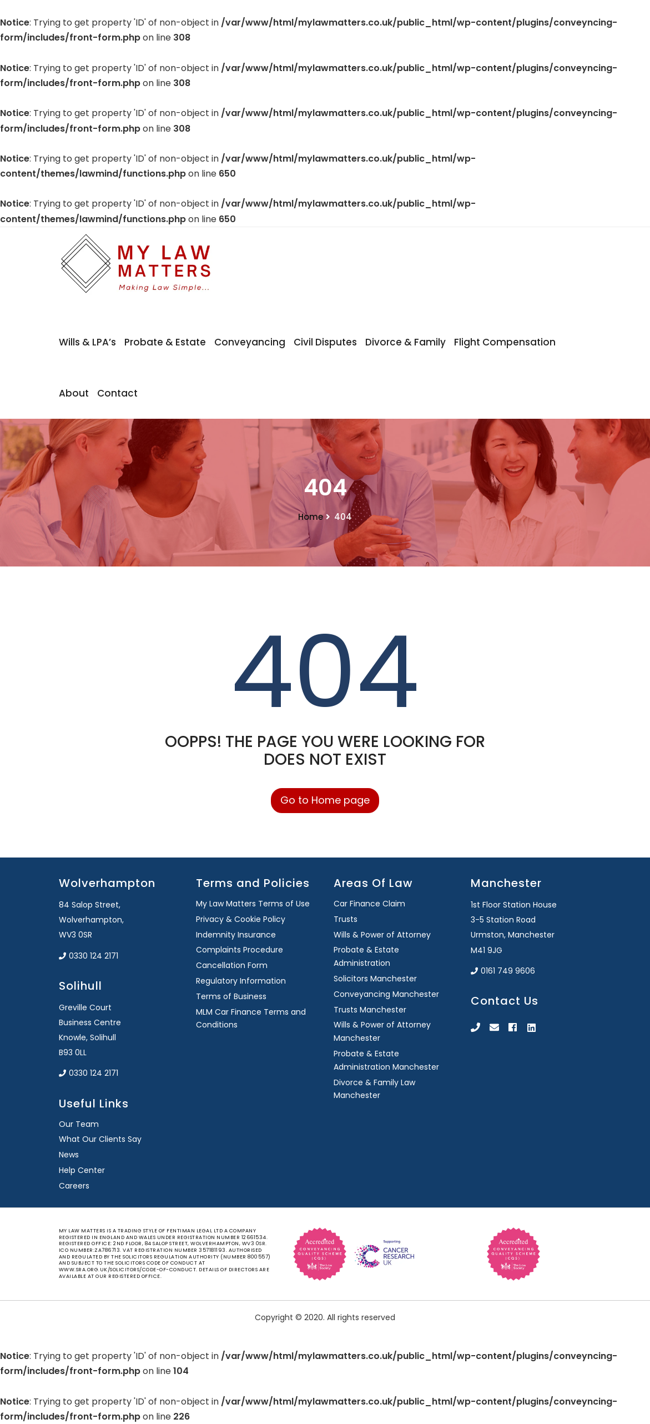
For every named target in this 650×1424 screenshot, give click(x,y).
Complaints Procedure (239, 949)
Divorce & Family (405, 342)
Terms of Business (231, 996)
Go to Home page (325, 800)
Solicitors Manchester (375, 978)
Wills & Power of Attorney (382, 934)
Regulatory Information (241, 980)
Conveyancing (249, 342)
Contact (117, 393)
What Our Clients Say (100, 1139)
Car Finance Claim (369, 903)
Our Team (79, 1124)
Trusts (345, 919)
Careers (74, 1185)
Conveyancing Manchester (386, 994)
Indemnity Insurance (236, 934)
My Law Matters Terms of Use (253, 903)
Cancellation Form (232, 965)
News (69, 1154)
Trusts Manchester (370, 1009)
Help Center (82, 1170)
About (74, 393)
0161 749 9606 (503, 970)
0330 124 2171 (88, 955)
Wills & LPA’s (87, 342)
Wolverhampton (107, 883)
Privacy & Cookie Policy (240, 919)
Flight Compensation (505, 342)
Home (310, 517)
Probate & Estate (165, 342)
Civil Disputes (325, 342)
